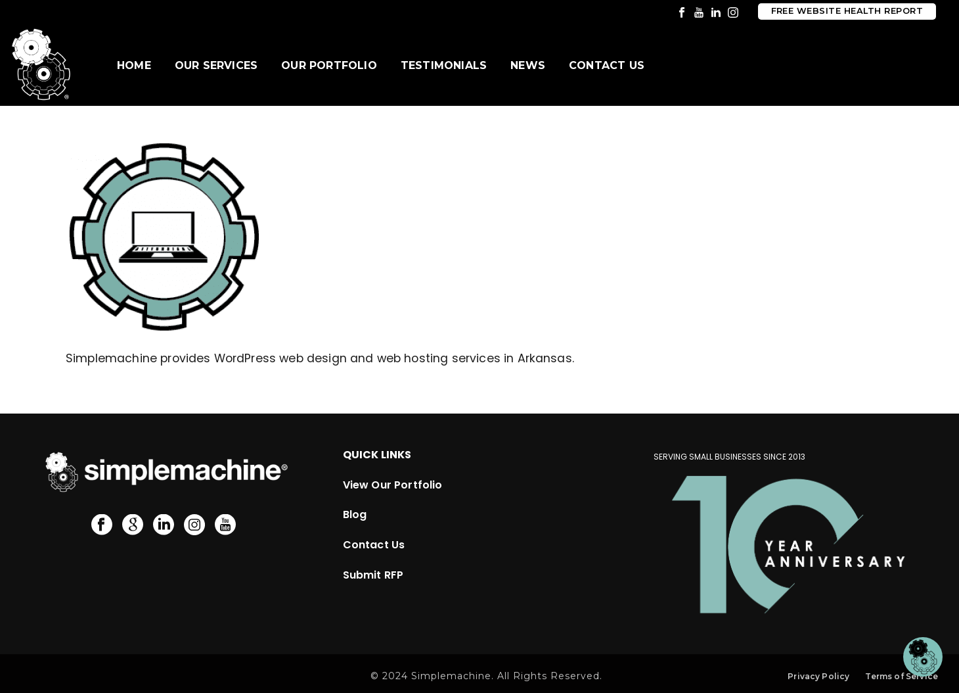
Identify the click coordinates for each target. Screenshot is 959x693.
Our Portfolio (329, 65)
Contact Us (606, 65)
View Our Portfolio (393, 484)
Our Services (216, 65)
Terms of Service (901, 676)
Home (134, 65)
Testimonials (444, 65)
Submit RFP (373, 575)
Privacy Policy (818, 676)
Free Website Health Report (847, 11)
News (527, 65)
